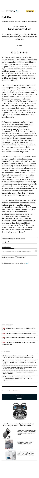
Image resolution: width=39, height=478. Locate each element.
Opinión (6, 17)
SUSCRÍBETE (30, 11)
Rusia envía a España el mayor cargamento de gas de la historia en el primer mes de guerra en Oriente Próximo (18, 356)
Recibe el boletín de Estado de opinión (14, 238)
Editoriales (5, 21)
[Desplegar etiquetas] (36, 251)
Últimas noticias (7, 325)
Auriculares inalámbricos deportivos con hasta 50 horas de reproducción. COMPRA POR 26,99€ (18, 424)
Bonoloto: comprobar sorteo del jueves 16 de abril (21, 333)
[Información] (25, 26)
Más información (6, 259)
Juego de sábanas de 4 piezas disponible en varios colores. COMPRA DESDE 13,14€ (25, 442)
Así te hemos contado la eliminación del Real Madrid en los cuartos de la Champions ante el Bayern (19, 367)
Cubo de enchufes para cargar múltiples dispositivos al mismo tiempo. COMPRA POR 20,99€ (25, 453)
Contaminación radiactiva (9, 251)
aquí (27, 263)
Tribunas (11, 21)
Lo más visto (6, 352)
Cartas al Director (33, 21)
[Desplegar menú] (3, 11)
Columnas (17, 21)
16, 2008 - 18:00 (19, 48)
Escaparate (19, 397)
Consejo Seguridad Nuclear (24, 251)
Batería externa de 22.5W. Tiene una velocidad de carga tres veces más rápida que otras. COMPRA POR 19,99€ (26, 432)
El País (19, 45)
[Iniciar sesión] (35, 11)
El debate (24, 21)
